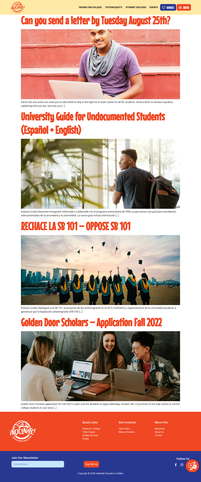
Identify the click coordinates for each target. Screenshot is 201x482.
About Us (159, 432)
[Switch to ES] (192, 466)
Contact (158, 435)
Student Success (136, 7)
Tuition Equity (113, 7)
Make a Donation (127, 432)
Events (153, 7)
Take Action (124, 428)
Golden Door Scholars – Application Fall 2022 (91, 322)
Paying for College (90, 7)
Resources (160, 428)
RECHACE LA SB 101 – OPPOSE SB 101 (75, 226)
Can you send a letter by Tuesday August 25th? (95, 20)
